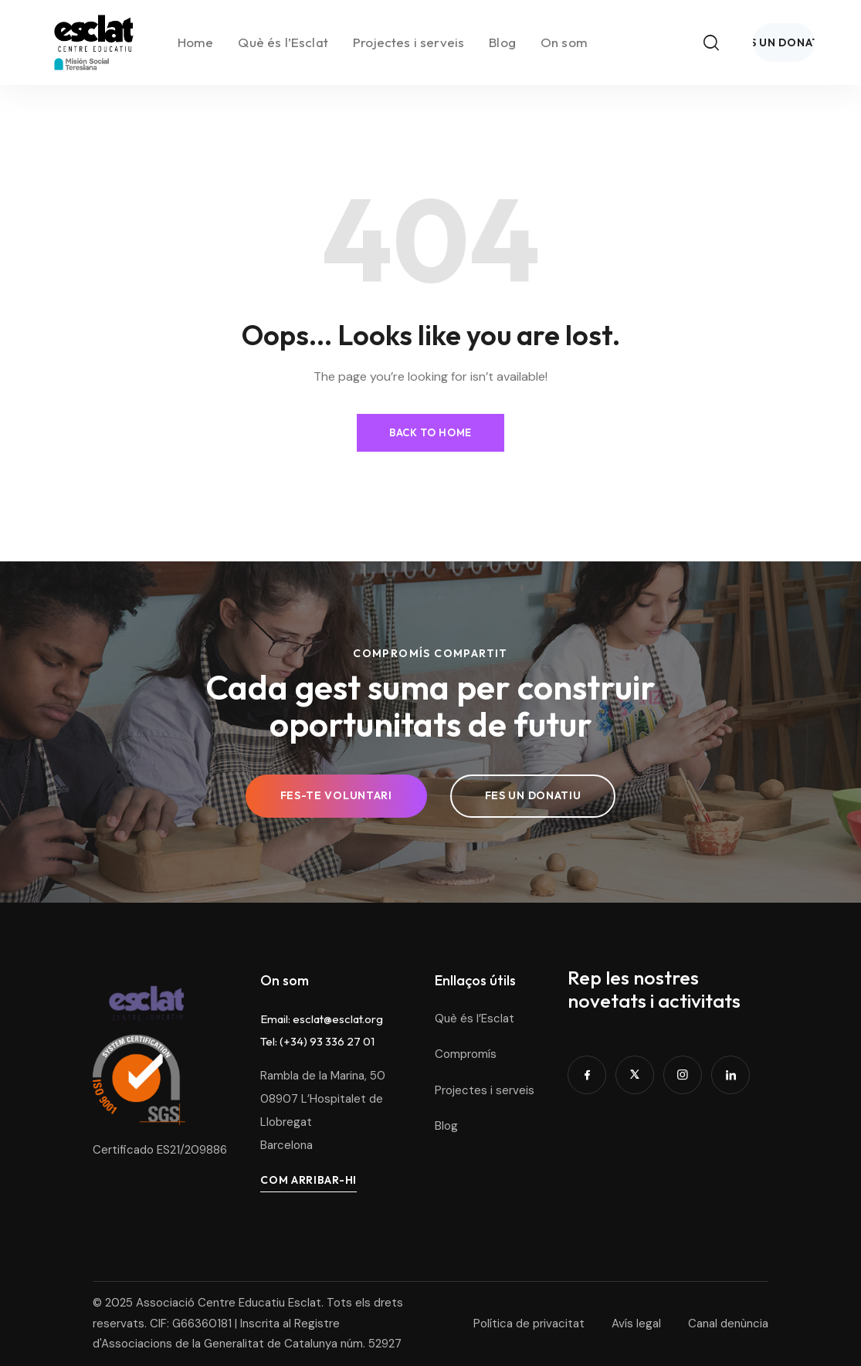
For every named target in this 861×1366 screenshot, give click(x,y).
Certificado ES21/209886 (160, 1146)
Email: (276, 1019)
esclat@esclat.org (338, 1019)
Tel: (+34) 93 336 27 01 (317, 1041)
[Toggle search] (804, 23)
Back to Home (430, 427)
